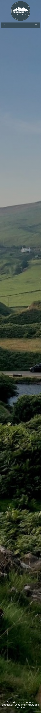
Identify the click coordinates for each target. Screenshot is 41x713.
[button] (4, 25)
